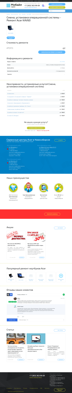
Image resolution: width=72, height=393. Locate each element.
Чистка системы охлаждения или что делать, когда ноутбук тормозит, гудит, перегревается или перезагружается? (16, 349)
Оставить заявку (57, 7)
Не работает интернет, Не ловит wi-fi (15, 112)
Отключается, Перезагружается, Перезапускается (18, 103)
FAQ (41, 388)
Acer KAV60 (62, 61)
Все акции (59, 228)
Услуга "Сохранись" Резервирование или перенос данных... (54, 347)
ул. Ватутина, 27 (13, 161)
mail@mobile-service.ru (19, 152)
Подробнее (22, 257)
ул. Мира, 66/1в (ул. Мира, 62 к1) (47, 147)
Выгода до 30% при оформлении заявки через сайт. (35, 245)
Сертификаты (17, 388)
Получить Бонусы (52, 214)
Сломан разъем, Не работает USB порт (16, 109)
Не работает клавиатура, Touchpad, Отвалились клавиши (20, 99)
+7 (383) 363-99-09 (32, 5)
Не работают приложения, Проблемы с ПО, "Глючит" (19, 106)
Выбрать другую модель (10, 38)
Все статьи (59, 330)
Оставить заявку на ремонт (36, 128)
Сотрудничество (34, 388)
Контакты (47, 388)
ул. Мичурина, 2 (13, 147)
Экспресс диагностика (43, 196)
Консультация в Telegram (15, 154)
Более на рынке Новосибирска (58, 196)
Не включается (10, 93)
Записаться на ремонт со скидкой (51, 52)
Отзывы (25, 388)
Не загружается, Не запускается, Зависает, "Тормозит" (19, 96)
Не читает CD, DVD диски (12, 115)
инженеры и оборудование (29, 196)
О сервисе (9, 388)
